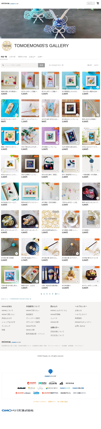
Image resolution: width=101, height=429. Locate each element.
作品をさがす (7, 318)
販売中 (96, 65)
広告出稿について (57, 331)
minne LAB (30, 330)
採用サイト (52, 401)
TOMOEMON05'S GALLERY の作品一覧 (20, 299)
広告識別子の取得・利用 (39, 346)
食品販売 (29, 314)
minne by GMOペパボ (9, 3)
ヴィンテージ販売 (33, 318)
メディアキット (79, 346)
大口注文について (57, 335)
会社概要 (64, 346)
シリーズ (12, 57)
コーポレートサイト (40, 401)
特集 (3, 330)
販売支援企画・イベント (35, 334)
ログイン (91, 3)
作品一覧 (4, 57)
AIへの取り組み (62, 401)
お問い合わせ (80, 326)
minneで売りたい (32, 310)
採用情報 (70, 346)
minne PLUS (31, 326)
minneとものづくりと (58, 310)
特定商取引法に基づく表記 (9, 346)
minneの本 (54, 322)
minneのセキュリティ (83, 322)
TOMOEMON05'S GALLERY (41, 45)
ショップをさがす (8, 322)
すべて (89, 65)
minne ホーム (4, 299)
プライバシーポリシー (54, 346)
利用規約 (78, 318)
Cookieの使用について (24, 346)
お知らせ (78, 310)
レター (40, 57)
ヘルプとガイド (81, 314)
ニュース (53, 318)
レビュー (32, 57)
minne (11, 342)
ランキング (6, 326)
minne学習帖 (55, 314)
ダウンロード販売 (33, 322)
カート (98, 3)
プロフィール (22, 57)
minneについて (7, 310)
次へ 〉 (57, 294)
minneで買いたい (8, 314)
